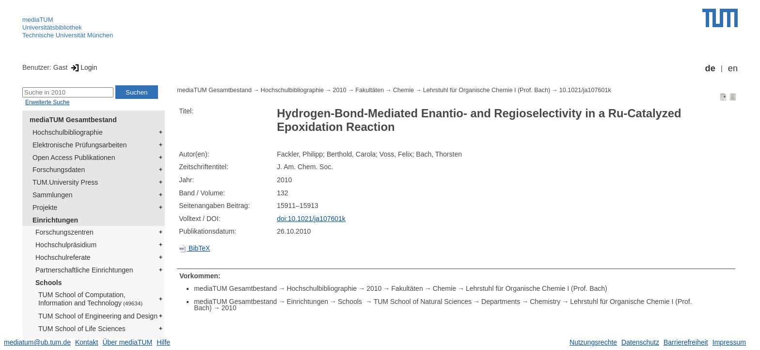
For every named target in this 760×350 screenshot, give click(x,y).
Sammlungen (52, 195)
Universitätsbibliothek (52, 27)
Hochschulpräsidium (65, 245)
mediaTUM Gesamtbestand (73, 120)
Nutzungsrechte (593, 342)
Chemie (403, 90)
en (733, 68)
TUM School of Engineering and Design (98, 316)
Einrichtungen (55, 220)
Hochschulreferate (63, 257)
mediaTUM (37, 19)
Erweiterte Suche (47, 102)
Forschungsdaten (58, 170)
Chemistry (545, 301)
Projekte (44, 207)
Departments (500, 301)
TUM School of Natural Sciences (423, 301)
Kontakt (86, 342)
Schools (48, 282)
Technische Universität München (67, 35)
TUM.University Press (65, 182)
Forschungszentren (64, 232)
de (710, 68)
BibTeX (194, 248)
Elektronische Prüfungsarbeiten (79, 145)
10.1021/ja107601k (585, 90)
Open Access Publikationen (73, 157)
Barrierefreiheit (686, 342)
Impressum (729, 342)
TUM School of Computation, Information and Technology (90, 299)
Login (83, 67)
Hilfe (163, 342)
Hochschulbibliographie (67, 132)
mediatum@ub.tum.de (37, 342)
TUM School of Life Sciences (82, 329)
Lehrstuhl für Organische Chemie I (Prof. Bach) (486, 90)
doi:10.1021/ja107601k (311, 219)
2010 (340, 90)
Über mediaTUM (127, 342)
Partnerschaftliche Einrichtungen (84, 270)
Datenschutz (640, 342)
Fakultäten (369, 90)
